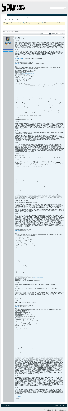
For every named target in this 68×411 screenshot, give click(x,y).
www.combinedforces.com (34, 271)
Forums (4, 15)
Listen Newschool (53, 17)
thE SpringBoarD (11, 19)
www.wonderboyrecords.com (28, 73)
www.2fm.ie (17, 63)
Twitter (22, 17)
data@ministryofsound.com (35, 81)
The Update (17, 19)
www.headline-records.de (38, 277)
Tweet (8, 51)
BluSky (26, 17)
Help (53, 405)
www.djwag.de (35, 335)
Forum (6, 19)
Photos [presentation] (16, 31)
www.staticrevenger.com (36, 265)
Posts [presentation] (4, 31)
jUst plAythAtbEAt (18, 396)
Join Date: (6, 46)
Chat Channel (11, 17)
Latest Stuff (5, 17)
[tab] (5, 31)
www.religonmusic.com (33, 79)
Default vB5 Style (7, 405)
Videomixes (17, 17)
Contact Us (57, 405)
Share (8, 49)
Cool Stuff (39, 17)
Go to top (63, 405)
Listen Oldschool (45, 17)
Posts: (7, 47)
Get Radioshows (32, 17)
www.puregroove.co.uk (39, 337)
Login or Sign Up (62, 0)
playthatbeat (8, 42)
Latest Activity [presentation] (10, 31)
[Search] (57, 8)
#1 (63, 37)
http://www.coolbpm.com (19, 58)
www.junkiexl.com (32, 77)
